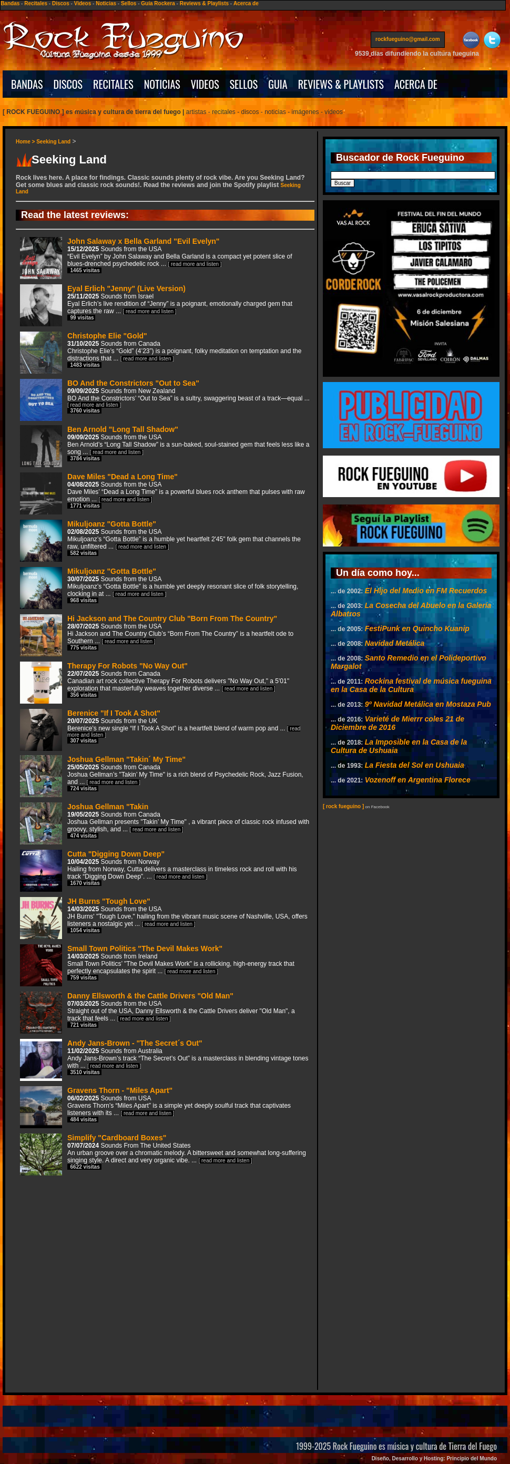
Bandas (10, 3)
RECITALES (113, 84)
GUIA (277, 84)
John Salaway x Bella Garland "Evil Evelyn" (156, 257)
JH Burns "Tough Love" (164, 917)
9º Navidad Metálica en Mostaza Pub (428, 704)
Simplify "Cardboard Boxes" (163, 1153)
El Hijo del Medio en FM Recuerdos (426, 590)
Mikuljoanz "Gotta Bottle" (160, 540)
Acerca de (246, 3)
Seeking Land (53, 142)
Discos (60, 3)
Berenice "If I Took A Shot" (160, 728)
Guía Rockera (158, 3)
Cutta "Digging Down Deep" (158, 870)
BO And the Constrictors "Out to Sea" (165, 398)
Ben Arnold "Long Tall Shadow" (165, 445)
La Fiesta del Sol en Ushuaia (414, 765)
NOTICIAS (162, 84)
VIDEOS (205, 84)
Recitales (35, 3)
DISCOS (68, 84)
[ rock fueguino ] (343, 806)
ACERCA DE (415, 84)
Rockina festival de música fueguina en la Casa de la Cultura (411, 685)
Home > (26, 142)
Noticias (106, 3)
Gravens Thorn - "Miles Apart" (155, 1106)
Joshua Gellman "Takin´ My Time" (161, 775)
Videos (82, 3)
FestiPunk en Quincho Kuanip (417, 628)
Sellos (128, 3)
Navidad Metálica (395, 643)
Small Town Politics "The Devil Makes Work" (157, 964)
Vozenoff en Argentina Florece (418, 780)
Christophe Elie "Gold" (160, 352)
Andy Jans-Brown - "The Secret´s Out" (164, 1059)
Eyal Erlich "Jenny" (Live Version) (156, 304)
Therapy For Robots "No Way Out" (154, 682)
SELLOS (244, 84)
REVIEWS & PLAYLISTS (341, 84)
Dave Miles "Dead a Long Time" (162, 492)
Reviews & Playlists (204, 3)
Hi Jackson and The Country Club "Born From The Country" (156, 634)
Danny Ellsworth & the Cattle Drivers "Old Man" (157, 1012)
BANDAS (27, 84)
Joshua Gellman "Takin (164, 822)
